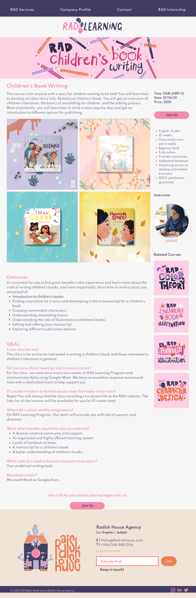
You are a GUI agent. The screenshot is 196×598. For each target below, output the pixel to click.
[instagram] (173, 590)
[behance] (179, 590)
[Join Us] (171, 115)
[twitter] (186, 590)
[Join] (169, 561)
